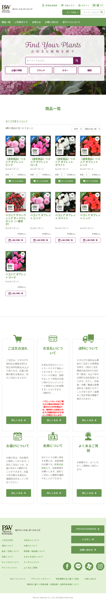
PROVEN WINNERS (87, 529)
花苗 (14, 121)
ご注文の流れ (7, 540)
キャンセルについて (10, 562)
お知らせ (36, 22)
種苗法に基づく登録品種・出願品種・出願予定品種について (53, 584)
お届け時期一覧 (16, 240)
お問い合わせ (51, 22)
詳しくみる (18, 420)
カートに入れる (15, 181)
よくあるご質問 (30, 567)
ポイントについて (9, 567)
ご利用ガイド (21, 22)
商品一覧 (6, 22)
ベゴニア (23, 121)
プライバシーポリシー (40, 578)
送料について (7, 545)
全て (8, 121)
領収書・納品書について (34, 551)
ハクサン (88, 539)
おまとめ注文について (33, 556)
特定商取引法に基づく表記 (67, 578)
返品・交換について (10, 551)
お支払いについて (31, 540)
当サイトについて (71, 22)
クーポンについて (31, 562)
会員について (7, 556)
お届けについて (30, 545)
